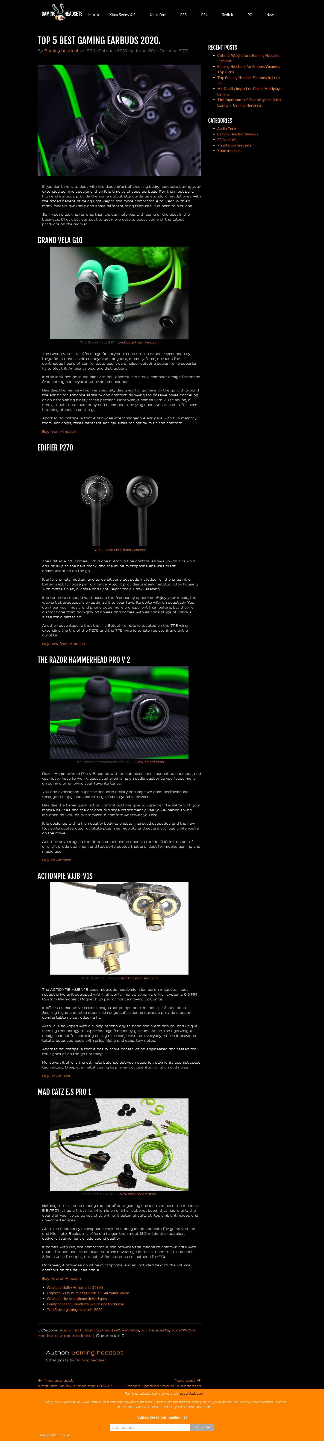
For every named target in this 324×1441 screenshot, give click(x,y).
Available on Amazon (139, 978)
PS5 (183, 14)
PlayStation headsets (234, 145)
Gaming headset (61, 50)
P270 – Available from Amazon (119, 550)
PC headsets (155, 1330)
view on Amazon (149, 762)
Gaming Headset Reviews (112, 1330)
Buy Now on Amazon (61, 1279)
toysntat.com (192, 1394)
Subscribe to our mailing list (162, 1417)
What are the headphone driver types (77, 1298)
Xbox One (158, 14)
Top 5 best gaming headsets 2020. (75, 1309)
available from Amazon (138, 342)
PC (249, 14)
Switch (227, 14)
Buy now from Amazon (63, 644)
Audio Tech (71, 1330)
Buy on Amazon (56, 860)
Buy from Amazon (59, 432)
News (271, 14)
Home (94, 14)
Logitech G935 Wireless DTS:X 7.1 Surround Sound (88, 1293)
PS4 (204, 14)
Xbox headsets (75, 1336)
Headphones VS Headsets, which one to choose (85, 1304)
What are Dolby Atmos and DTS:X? (75, 1287)
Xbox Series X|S (122, 14)
